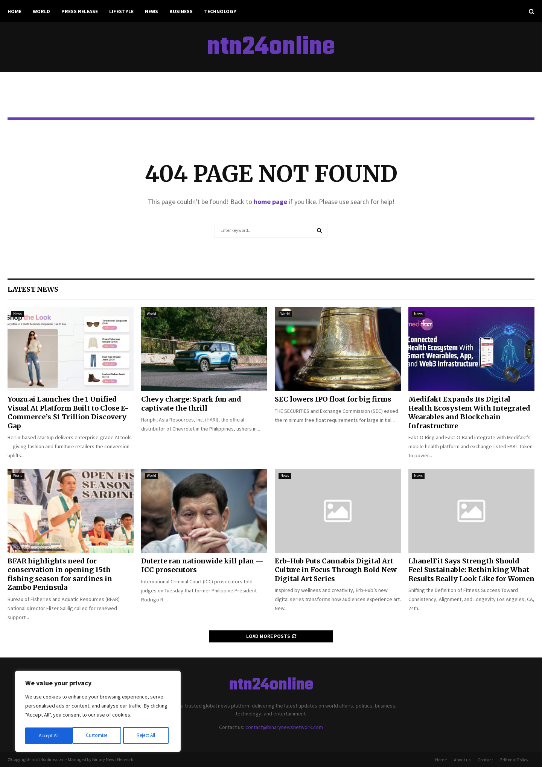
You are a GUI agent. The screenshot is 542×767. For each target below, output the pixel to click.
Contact (485, 759)
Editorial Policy (514, 759)
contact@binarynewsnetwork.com (284, 727)
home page (270, 201)
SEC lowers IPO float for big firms (333, 399)
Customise (49, 735)
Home (14, 11)
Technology (220, 11)
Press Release (79, 11)
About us (462, 759)
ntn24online (271, 47)
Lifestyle (121, 11)
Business (181, 11)
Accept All (147, 735)
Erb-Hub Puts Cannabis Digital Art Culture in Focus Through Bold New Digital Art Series (336, 570)
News (151, 11)
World (41, 11)
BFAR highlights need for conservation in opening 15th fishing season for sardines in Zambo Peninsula (60, 574)
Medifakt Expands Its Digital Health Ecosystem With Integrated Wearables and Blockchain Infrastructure (469, 412)
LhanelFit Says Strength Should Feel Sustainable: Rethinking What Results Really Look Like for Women (471, 570)
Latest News (33, 289)
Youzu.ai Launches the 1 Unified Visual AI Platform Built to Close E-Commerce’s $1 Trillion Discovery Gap (68, 412)
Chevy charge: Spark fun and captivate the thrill (191, 403)
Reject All (98, 735)
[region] (98, 712)
